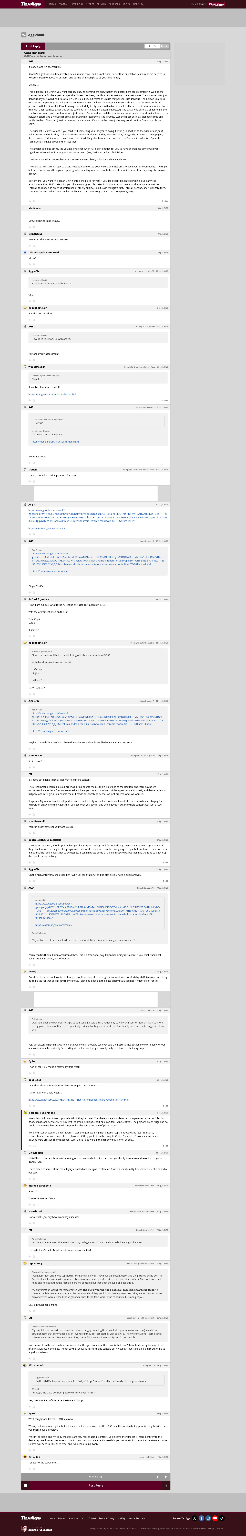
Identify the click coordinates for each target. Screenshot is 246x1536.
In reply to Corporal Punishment (140, 1263)
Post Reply (33, 46)
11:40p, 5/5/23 (162, 252)
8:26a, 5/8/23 (162, 1113)
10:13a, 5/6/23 (162, 505)
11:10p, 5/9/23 (162, 1457)
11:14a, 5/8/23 (162, 1153)
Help (83, 1518)
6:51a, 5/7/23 (162, 1080)
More (136, 4)
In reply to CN (149, 1365)
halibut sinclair (37, 307)
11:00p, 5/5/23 (162, 208)
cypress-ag (35, 1263)
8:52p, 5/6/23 (162, 1061)
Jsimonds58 (35, 233)
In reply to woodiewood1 (144, 407)
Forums (51, 4)
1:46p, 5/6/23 (162, 755)
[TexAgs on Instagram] (208, 1518)
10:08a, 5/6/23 (162, 469)
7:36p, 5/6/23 (162, 1010)
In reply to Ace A (147, 541)
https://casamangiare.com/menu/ (46, 528)
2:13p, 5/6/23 (162, 840)
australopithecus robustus (44, 839)
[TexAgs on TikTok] (222, 1518)
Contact (92, 1518)
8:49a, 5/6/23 (162, 407)
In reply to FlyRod (147, 1010)
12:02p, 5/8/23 (162, 1185)
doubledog (35, 1079)
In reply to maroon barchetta (141, 1211)
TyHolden (34, 1457)
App (144, 1518)
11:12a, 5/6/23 (162, 643)
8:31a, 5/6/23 (162, 367)
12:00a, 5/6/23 (162, 271)
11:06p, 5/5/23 (162, 234)
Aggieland (36, 35)
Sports (90, 4)
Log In (194, 4)
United (126, 4)
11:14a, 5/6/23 (162, 701)
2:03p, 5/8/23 (162, 1365)
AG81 (31, 61)
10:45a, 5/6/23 (162, 541)
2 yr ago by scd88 (60, 56)
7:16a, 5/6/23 (162, 326)
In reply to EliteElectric (144, 1185)
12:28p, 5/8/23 (162, 1230)
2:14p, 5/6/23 (162, 869)
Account (62, 1518)
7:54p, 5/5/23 (162, 61)
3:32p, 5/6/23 (162, 971)
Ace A (31, 504)
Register (203, 4)
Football (64, 4)
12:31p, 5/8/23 (162, 1318)
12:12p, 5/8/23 (162, 1211)
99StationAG (36, 1365)
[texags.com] (31, 4)
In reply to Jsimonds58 (144, 271)
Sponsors (114, 4)
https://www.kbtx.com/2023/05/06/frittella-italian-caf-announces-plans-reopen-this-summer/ (78, 1099)
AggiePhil (34, 271)
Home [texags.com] (52, 1518)
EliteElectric (35, 1152)
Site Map (121, 1518)
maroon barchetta (39, 1185)
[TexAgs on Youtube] (215, 1518)
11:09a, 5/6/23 (162, 599)
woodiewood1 (36, 366)
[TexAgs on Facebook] (201, 1518)
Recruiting (77, 4)
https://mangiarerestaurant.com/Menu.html (52, 394)
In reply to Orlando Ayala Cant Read (139, 367)
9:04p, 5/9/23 (162, 1413)
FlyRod (32, 971)
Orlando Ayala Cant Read (43, 252)
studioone (34, 208)
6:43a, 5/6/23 (162, 308)
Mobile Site (134, 1518)
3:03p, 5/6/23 (162, 888)
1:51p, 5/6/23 (162, 774)
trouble (32, 469)
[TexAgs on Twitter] (195, 1518)
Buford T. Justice (38, 599)
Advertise (73, 1518)
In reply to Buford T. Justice (142, 643)
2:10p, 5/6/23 (162, 821)
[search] (143, 4)
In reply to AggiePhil (146, 888)
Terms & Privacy (106, 1518)
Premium (101, 4)
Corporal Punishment (42, 1112)
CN (30, 774)
